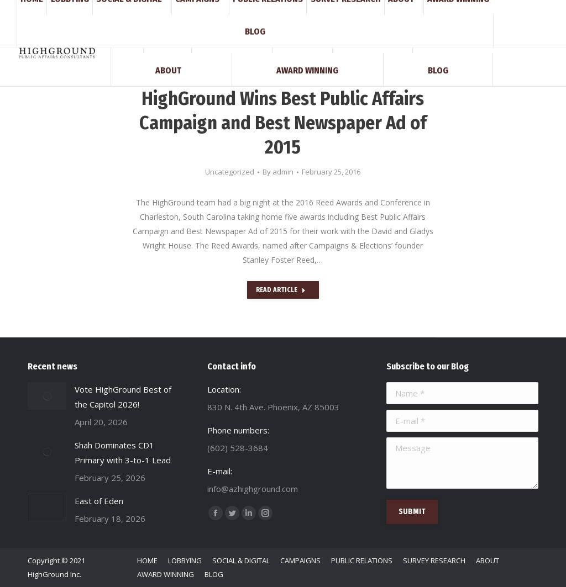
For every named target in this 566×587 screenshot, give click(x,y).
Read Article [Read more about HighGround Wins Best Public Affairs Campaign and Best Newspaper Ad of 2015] (281, 290)
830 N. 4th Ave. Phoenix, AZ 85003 (239, 10)
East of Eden (99, 500)
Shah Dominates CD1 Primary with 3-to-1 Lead (123, 453)
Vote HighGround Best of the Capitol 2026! (123, 397)
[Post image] (47, 396)
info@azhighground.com (134, 10)
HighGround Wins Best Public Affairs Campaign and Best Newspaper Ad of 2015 (283, 122)
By (278, 172)
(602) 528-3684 (55, 10)
